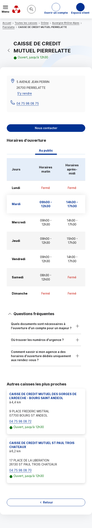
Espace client (80, 12)
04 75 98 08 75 (27, 103)
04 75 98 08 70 (20, 470)
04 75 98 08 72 (20, 421)
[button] (56, 9)
